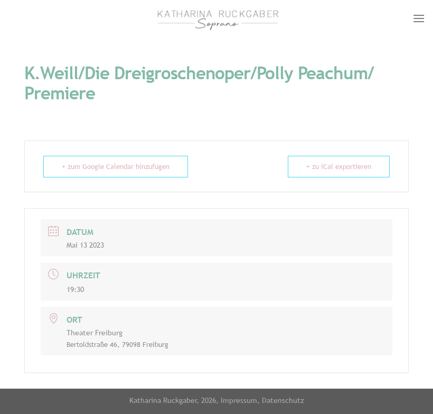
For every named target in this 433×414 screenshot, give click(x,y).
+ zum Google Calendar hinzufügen (116, 167)
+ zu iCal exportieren (338, 167)
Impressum (239, 400)
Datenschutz (283, 400)
